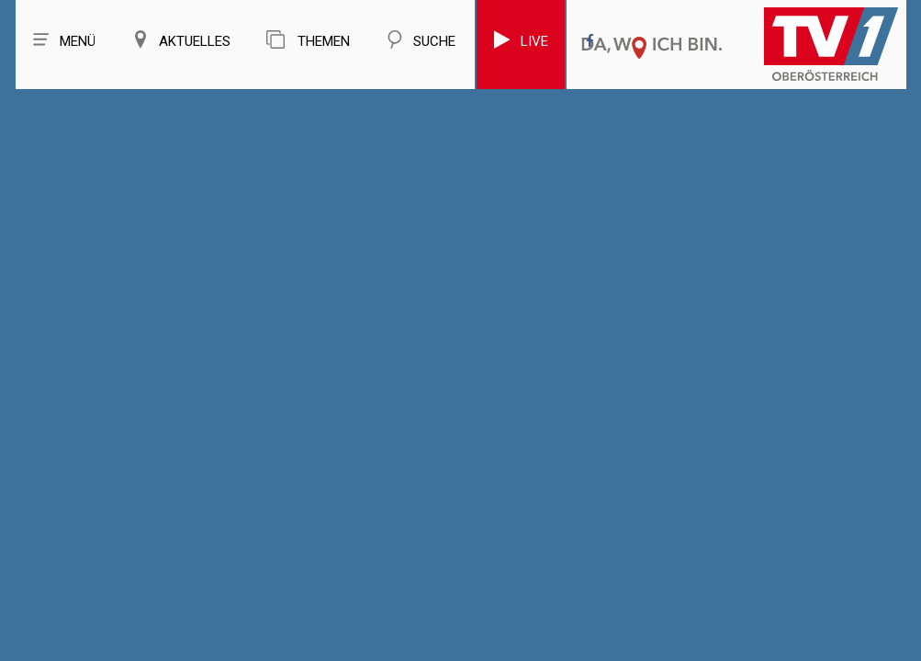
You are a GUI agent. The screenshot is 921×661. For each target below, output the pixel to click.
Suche (420, 40)
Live (520, 40)
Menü (63, 40)
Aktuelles (180, 40)
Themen (308, 40)
